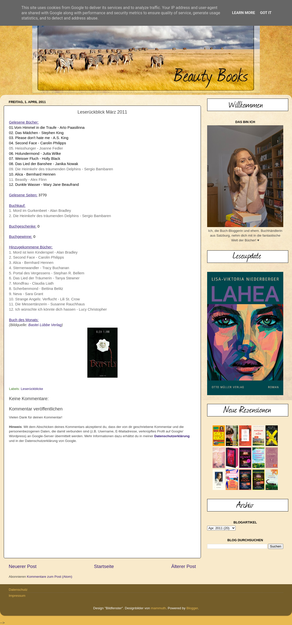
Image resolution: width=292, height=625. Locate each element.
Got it (266, 13)
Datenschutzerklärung (172, 436)
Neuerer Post (22, 566)
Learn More (243, 13)
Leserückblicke (32, 389)
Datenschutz (18, 589)
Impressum (17, 595)
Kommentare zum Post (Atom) (49, 576)
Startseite (104, 566)
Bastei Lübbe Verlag (45, 325)
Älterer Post (183, 566)
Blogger (192, 608)
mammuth (158, 608)
